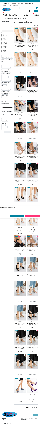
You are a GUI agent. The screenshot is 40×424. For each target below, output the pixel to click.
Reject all (32, 215)
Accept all (17, 215)
